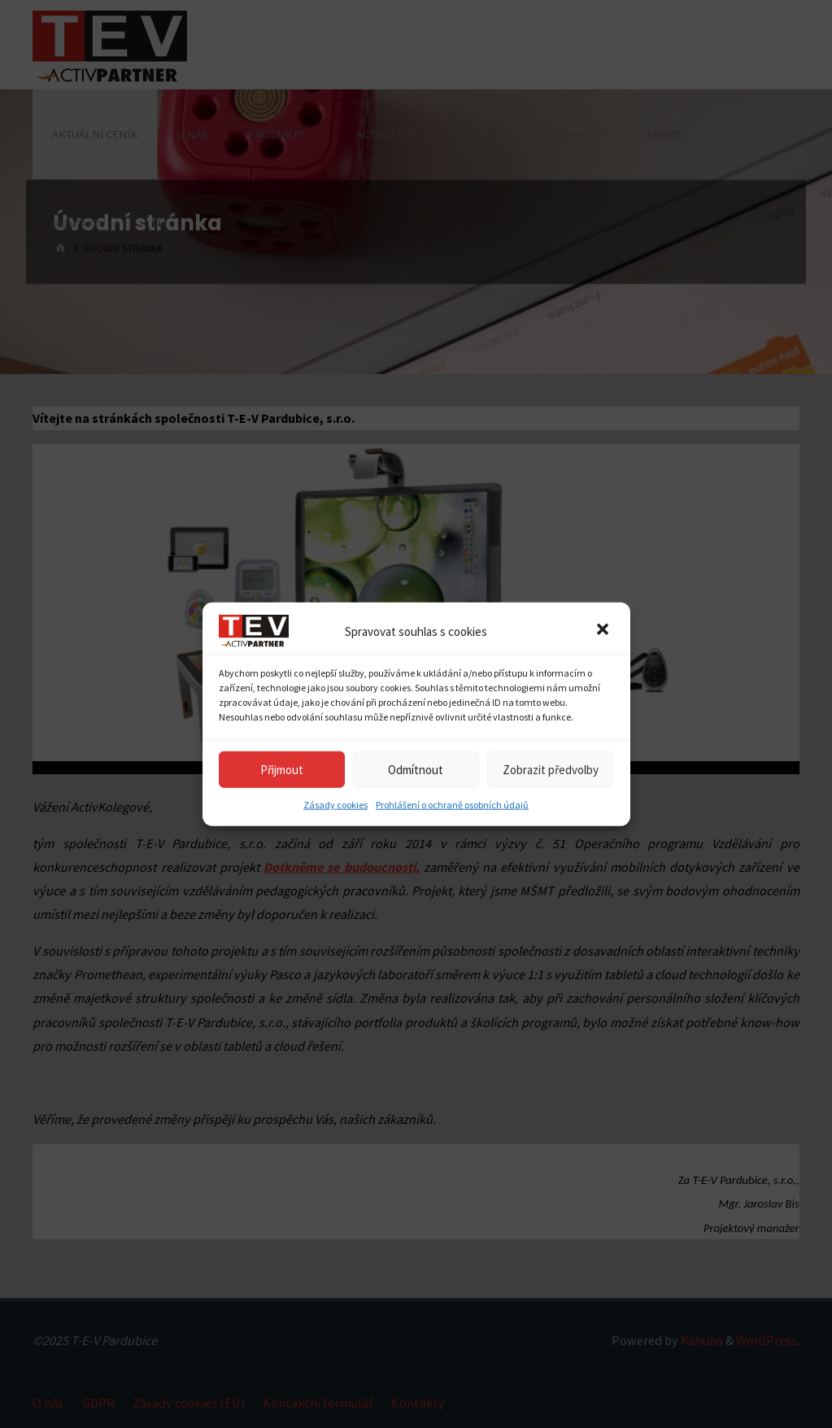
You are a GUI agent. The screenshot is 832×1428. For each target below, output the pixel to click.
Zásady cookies (335, 805)
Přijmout (281, 769)
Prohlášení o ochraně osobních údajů (452, 805)
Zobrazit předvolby (551, 769)
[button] (604, 631)
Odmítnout (415, 769)
